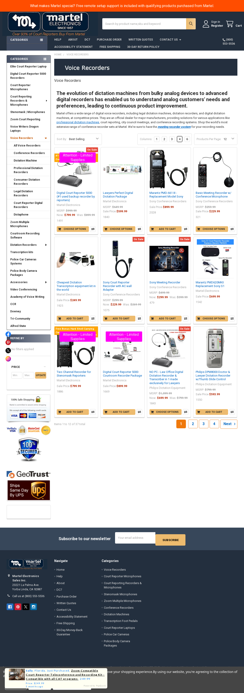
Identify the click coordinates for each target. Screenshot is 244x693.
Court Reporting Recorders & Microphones (29, 104)
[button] (28, 370)
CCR (13, 307)
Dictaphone (21, 218)
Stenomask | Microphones (27, 115)
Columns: (146, 142)
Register (213, 27)
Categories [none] (19, 62)
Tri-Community (20, 322)
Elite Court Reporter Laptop (28, 70)
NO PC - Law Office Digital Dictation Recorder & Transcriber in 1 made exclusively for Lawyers (166, 381)
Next (230, 427)
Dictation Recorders (28, 248)
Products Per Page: (209, 142)
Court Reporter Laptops (119, 629)
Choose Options (75, 232)
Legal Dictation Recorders (23, 196)
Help (57, 43)
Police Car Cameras (116, 635)
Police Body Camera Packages (23, 276)
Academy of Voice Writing (27, 300)
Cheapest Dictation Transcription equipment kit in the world (76, 289)
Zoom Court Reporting (25, 122)
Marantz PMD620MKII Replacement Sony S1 (210, 287)
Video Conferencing (23, 293)
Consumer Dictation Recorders (27, 185)
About (73, 43)
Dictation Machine (25, 164)
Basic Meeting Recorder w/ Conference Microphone (213, 198)
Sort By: (62, 142)
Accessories (28, 285)
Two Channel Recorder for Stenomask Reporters (74, 377)
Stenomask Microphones (120, 595)
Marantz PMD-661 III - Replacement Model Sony (166, 198)
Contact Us (171, 43)
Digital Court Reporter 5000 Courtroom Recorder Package (122, 377)
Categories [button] (19, 43)
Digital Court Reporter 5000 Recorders (28, 79)
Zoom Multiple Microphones (19, 227)
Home (60, 570)
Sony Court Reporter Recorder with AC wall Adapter (117, 289)
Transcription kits (21, 255)
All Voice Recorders (27, 149)
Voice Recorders (28, 141)
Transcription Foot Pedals (121, 622)
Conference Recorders (29, 156)
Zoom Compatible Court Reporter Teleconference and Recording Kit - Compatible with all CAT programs (65, 674)
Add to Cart (167, 232)
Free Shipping (110, 50)
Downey (15, 314)
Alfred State (18, 329)
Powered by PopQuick (95, 686)
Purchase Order (109, 43)
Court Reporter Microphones (20, 90)
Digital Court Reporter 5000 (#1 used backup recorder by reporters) (76, 200)
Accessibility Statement (73, 50)
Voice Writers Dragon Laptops (24, 132)
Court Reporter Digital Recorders (28, 208)
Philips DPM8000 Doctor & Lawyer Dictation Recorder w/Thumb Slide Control (213, 379)
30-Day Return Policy (143, 50)
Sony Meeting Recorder (164, 285)
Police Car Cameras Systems (23, 265)
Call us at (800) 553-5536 (28, 597)
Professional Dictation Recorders (28, 173)
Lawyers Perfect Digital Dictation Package (118, 198)
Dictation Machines (116, 615)
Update (41, 378)
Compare (93, 232)
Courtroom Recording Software (24, 239)
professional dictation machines (78, 125)
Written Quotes (140, 43)
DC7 (87, 43)
